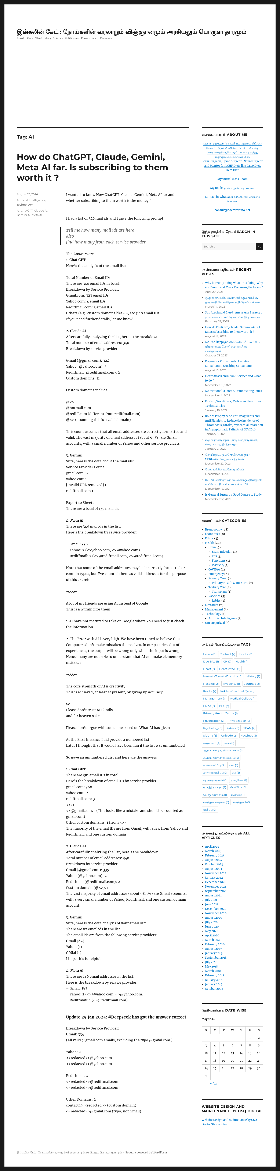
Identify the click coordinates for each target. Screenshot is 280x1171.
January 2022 (214, 878)
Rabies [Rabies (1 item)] (232, 728)
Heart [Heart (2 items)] (209, 669)
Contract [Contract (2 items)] (227, 654)
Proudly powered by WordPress (146, 1152)
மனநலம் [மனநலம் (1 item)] (238, 794)
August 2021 (213, 895)
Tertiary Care (217, 587)
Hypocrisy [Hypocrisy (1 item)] (231, 683)
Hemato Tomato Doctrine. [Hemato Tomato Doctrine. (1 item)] (222, 676)
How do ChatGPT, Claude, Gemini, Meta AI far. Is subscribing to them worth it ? (92, 167)
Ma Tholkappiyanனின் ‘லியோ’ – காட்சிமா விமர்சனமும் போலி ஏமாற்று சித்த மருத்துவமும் (233, 346)
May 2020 (211, 931)
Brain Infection (222, 552)
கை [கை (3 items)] (236, 772)
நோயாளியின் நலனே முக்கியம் (224, 469)
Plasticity (218, 565)
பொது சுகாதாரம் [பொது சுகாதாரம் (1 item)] (215, 794)
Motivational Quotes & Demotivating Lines (233, 391)
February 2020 (215, 944)
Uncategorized (215, 623)
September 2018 (216, 957)
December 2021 (215, 882)
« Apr (214, 1083)
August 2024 (213, 860)
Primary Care (217, 578)
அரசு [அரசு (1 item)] (229, 743)
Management (214, 609)
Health (209, 543)
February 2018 (214, 975)
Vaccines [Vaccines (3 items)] (249, 735)
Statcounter (219, 1124)
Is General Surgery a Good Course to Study (233, 494)
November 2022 (215, 873)
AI (18, 210)
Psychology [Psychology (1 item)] (212, 728)
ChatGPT (27, 210)
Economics (212, 534)
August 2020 (213, 917)
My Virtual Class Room (232, 179)
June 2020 (212, 926)
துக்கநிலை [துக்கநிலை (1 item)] (239, 780)
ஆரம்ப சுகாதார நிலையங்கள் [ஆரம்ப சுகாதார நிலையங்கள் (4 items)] (223, 750)
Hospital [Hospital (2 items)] (211, 683)
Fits (214, 556)
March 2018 (213, 971)
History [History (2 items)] (253, 676)
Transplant (219, 592)
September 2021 (216, 891)
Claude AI (40, 210)
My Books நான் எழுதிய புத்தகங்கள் (232, 188)
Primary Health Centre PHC (230, 583)
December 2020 (215, 909)
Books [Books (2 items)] (209, 654)
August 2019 (213, 949)
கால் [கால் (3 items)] (233, 765)
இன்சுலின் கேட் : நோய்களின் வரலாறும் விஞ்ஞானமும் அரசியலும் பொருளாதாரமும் (131, 31)
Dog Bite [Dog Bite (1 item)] (211, 661)
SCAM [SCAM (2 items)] (249, 728)
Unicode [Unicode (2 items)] (229, 735)
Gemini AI (23, 215)
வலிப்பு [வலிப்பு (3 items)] (210, 809)
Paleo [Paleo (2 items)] (209, 706)
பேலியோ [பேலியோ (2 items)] (238, 787)
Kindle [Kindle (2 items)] (209, 691)
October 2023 (214, 864)
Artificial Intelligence (31, 200)
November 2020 (215, 913)
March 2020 (213, 940)
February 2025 (215, 855)
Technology (25, 204)
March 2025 (213, 851)
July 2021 (211, 900)
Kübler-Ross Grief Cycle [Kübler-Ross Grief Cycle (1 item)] (237, 691)
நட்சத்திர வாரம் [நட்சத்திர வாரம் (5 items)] (214, 787)
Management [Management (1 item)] (214, 698)
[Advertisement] (140, 95)
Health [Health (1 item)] (242, 661)
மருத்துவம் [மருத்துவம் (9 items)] (242, 802)
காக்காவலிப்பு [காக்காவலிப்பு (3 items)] (214, 765)
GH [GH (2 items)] (227, 661)
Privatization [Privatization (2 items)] (239, 720)
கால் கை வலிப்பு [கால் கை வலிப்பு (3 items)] (215, 772)
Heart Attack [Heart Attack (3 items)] (229, 669)
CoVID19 (214, 569)
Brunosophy (213, 529)
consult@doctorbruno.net (232, 210)
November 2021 (215, 886)
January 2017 (213, 984)
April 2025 (212, 846)
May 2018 (211, 966)
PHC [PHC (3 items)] (224, 706)
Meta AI (37, 215)
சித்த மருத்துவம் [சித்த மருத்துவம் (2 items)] (214, 780)
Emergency (216, 574)
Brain (212, 547)
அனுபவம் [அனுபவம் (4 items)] (211, 743)
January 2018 (213, 980)
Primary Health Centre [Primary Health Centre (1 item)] (220, 713)
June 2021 (211, 904)
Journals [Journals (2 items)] (252, 683)
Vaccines (214, 596)
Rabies (216, 600)
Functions (219, 560)
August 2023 (213, 869)
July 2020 (211, 922)
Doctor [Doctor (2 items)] (245, 654)
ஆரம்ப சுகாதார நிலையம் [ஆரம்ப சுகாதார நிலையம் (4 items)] (221, 757)
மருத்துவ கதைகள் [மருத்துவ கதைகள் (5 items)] (216, 802)
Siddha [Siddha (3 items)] (210, 735)
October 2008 (214, 989)
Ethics (209, 538)
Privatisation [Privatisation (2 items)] (213, 720)
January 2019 (214, 953)
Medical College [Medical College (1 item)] (242, 698)
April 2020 (212, 935)
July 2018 (211, 962)
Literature (211, 605)
